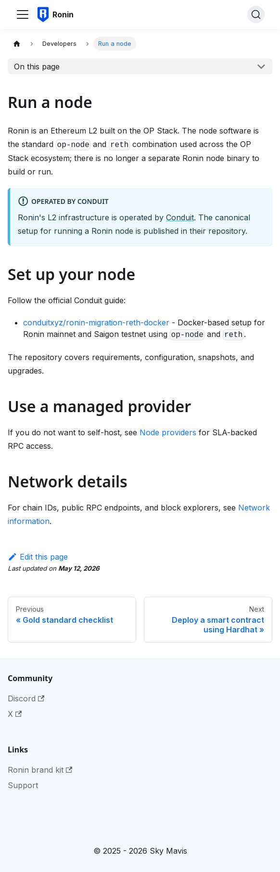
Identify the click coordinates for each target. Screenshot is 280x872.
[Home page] (17, 44)
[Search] (256, 14)
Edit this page (38, 557)
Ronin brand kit (40, 770)
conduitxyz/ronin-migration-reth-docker (96, 322)
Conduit (180, 217)
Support (23, 785)
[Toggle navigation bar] (22, 14)
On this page (37, 66)
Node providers (168, 432)
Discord (26, 698)
